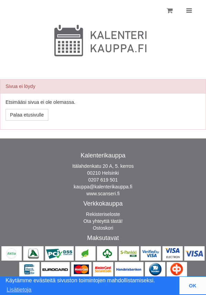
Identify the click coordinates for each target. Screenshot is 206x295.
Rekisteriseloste (103, 214)
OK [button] (193, 285)
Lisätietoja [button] (19, 290)
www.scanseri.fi (102, 193)
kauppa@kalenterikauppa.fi (103, 186)
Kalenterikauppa (102, 155)
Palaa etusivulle (27, 115)
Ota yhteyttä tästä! (103, 221)
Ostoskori (103, 228)
